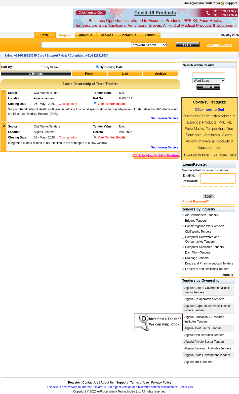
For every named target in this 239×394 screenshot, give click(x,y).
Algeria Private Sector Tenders (204, 341)
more (226, 275)
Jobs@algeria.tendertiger (202, 3)
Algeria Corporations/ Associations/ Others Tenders (207, 308)
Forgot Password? (196, 201)
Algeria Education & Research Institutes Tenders (204, 319)
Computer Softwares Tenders (204, 247)
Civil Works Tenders (198, 231)
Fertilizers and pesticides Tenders (207, 269)
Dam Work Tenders (197, 252)
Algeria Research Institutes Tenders (207, 348)
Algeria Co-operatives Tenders (204, 299)
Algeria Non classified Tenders (204, 335)
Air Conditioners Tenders (201, 215)
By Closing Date (111, 67)
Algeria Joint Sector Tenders (203, 328)
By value (51, 67)
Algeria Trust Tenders (198, 362)
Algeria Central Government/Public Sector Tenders (207, 290)
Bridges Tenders (196, 220)
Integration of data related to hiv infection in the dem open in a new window (57, 143)
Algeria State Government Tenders (207, 355)
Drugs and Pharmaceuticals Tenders (209, 263)
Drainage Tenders (197, 258)
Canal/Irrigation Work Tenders (204, 226)
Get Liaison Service (164, 118)
